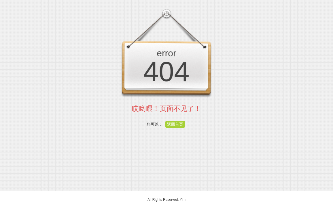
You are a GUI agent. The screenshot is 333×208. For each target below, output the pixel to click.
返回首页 (175, 124)
